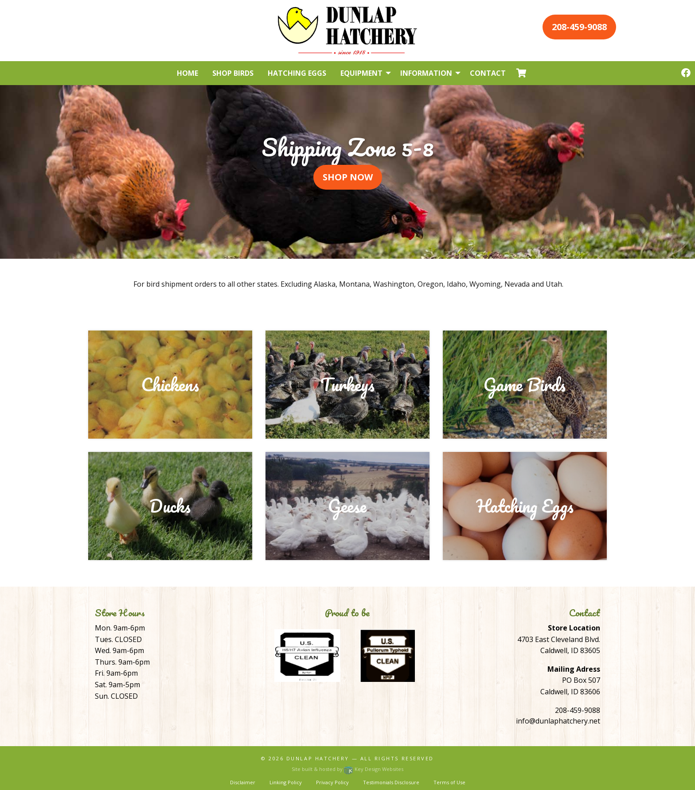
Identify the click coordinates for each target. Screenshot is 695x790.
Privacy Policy (332, 782)
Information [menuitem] (426, 73)
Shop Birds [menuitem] (233, 73)
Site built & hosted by (347, 769)
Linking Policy (285, 782)
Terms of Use (449, 782)
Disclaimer (242, 782)
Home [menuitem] (187, 73)
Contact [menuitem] (488, 73)
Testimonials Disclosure (391, 782)
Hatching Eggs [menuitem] (297, 73)
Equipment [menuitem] (361, 73)
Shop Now (348, 177)
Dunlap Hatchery (317, 758)
